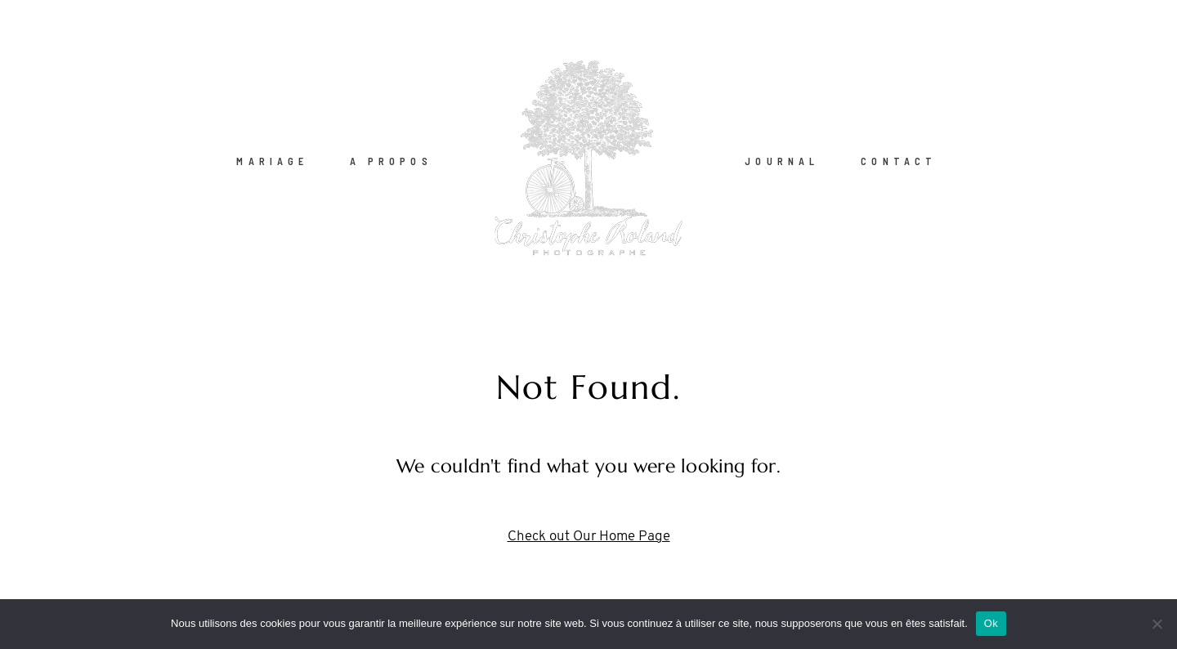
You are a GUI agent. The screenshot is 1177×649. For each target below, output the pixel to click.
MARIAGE (272, 160)
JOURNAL (782, 160)
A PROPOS (391, 160)
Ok (991, 623)
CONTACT (899, 160)
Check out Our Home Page (589, 537)
